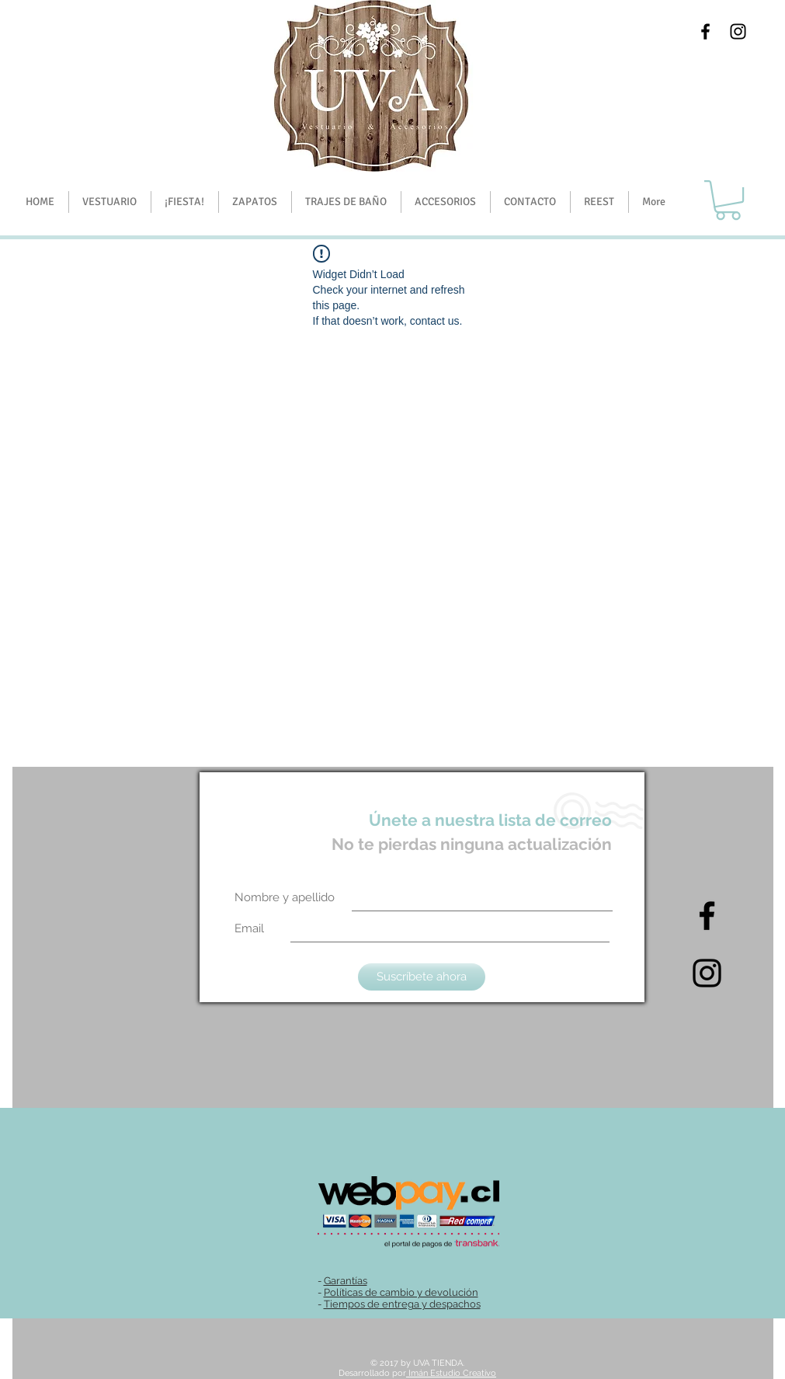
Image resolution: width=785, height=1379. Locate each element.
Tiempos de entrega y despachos (402, 1304)
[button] (184, 202)
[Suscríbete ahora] (421, 977)
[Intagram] (707, 973)
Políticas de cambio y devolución (401, 1292)
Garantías (345, 1281)
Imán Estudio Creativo (451, 1373)
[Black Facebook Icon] (705, 31)
